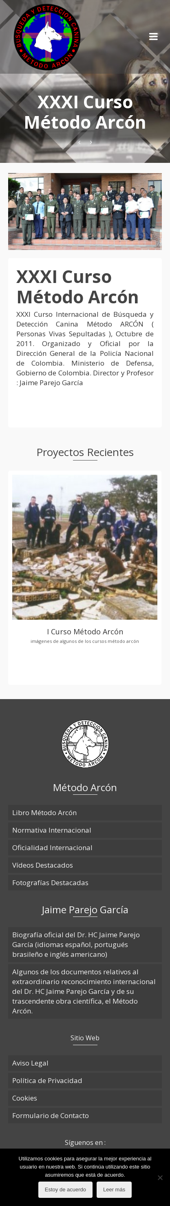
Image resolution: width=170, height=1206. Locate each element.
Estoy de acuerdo (65, 1189)
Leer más (114, 1189)
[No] (160, 1177)
